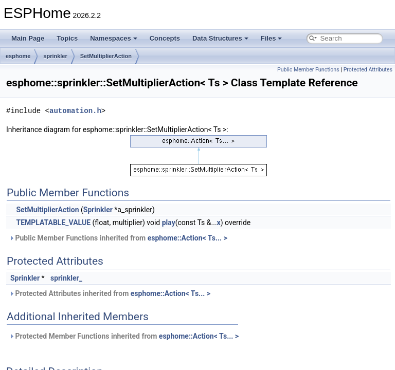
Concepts (165, 38)
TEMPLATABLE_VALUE (53, 222)
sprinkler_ (66, 278)
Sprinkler (98, 210)
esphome (18, 56)
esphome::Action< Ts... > (187, 238)
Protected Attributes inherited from (109, 293)
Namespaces (113, 38)
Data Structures (220, 38)
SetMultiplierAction (106, 56)
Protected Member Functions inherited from (124, 336)
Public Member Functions (308, 69)
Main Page (27, 38)
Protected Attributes (368, 69)
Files (271, 38)
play (168, 222)
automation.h (75, 111)
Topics (67, 38)
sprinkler (55, 56)
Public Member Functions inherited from (118, 238)
